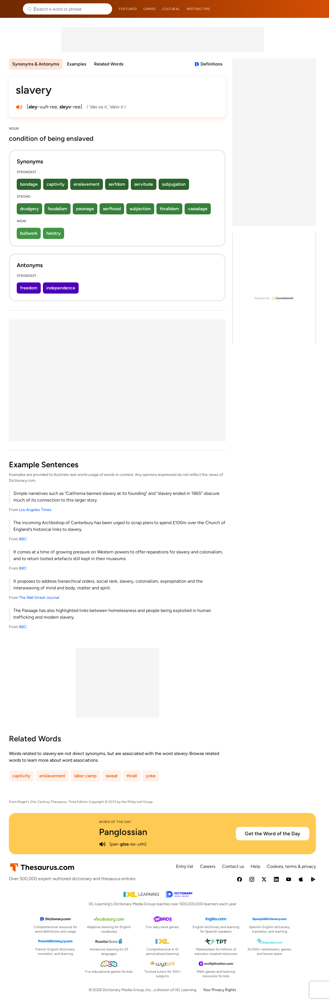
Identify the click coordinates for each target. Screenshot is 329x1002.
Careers (207, 866)
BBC (23, 539)
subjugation (174, 184)
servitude (143, 184)
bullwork (28, 233)
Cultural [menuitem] (171, 9)
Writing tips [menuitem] (198, 9)
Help (255, 866)
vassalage (197, 208)
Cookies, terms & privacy (291, 866)
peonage (85, 208)
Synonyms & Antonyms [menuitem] (35, 64)
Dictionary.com (317, 9)
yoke (151, 775)
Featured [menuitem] (128, 9)
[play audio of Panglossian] (102, 844)
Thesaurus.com (12, 9)
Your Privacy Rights (219, 990)
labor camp (85, 775)
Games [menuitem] (149, 9)
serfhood (112, 208)
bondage (29, 184)
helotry (53, 233)
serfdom (116, 184)
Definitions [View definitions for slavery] (211, 64)
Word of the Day (115, 822)
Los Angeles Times (35, 509)
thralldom (169, 208)
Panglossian (123, 832)
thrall (132, 775)
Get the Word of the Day (272, 834)
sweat (112, 775)
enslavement (87, 184)
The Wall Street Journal (39, 597)
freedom (28, 288)
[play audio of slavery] (19, 107)
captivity (56, 184)
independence (60, 288)
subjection (140, 208)
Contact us (233, 866)
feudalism (57, 208)
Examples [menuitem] (76, 64)
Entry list (184, 866)
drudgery (29, 208)
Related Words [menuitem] (108, 64)
